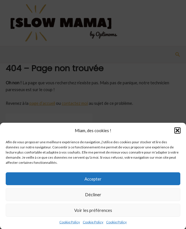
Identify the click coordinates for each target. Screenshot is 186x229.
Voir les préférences (93, 212)
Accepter (93, 180)
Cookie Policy (69, 224)
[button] (177, 132)
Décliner (93, 196)
